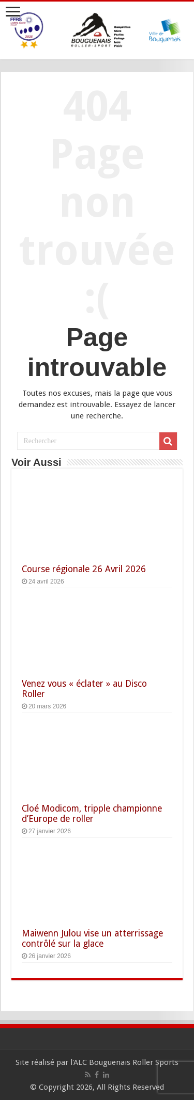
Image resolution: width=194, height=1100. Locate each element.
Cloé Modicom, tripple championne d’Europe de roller (92, 813)
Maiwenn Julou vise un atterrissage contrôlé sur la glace (92, 938)
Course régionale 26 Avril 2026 (84, 569)
